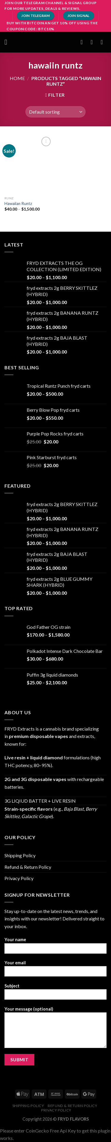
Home (17, 78)
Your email (55, 970)
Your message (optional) (55, 1029)
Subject (55, 993)
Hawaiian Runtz (18, 203)
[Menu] (8, 42)
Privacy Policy (18, 878)
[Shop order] (55, 112)
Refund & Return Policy (27, 867)
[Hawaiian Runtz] (28, 164)
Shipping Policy (20, 855)
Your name (55, 947)
